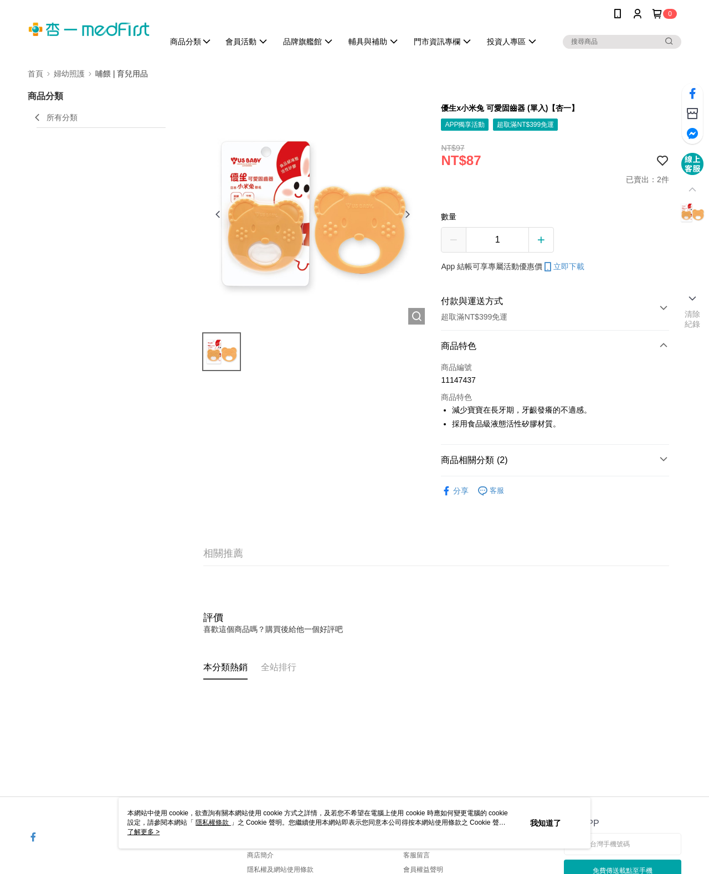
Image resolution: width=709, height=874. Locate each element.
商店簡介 (260, 855)
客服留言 (416, 855)
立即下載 (563, 267)
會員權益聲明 (423, 869)
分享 (455, 491)
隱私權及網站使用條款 (280, 869)
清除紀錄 (693, 319)
